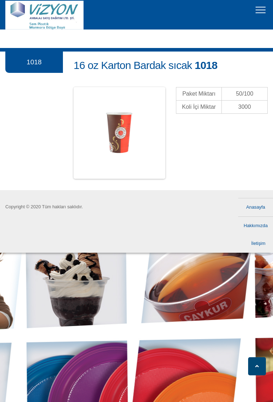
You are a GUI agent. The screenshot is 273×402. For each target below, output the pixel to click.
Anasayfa (255, 207)
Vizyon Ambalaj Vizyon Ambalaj (23, 19)
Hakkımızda (255, 225)
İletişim (258, 243)
